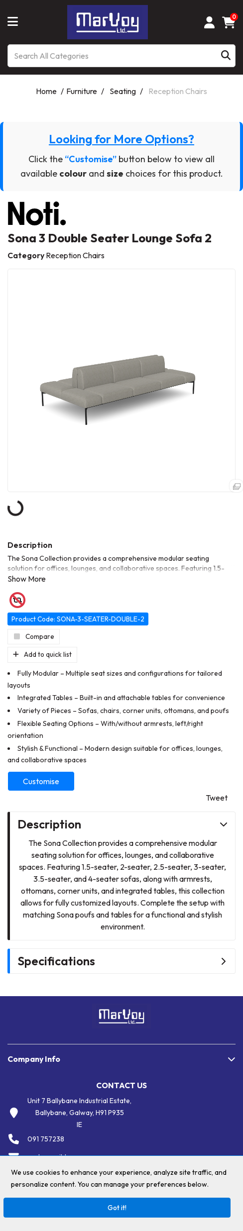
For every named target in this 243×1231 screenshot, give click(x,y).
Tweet (217, 798)
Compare (33, 636)
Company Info (33, 1059)
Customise (41, 781)
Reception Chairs (177, 91)
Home (46, 91)
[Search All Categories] (121, 55)
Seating (123, 91)
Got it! (117, 1208)
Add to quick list (42, 654)
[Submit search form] (226, 56)
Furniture (81, 91)
